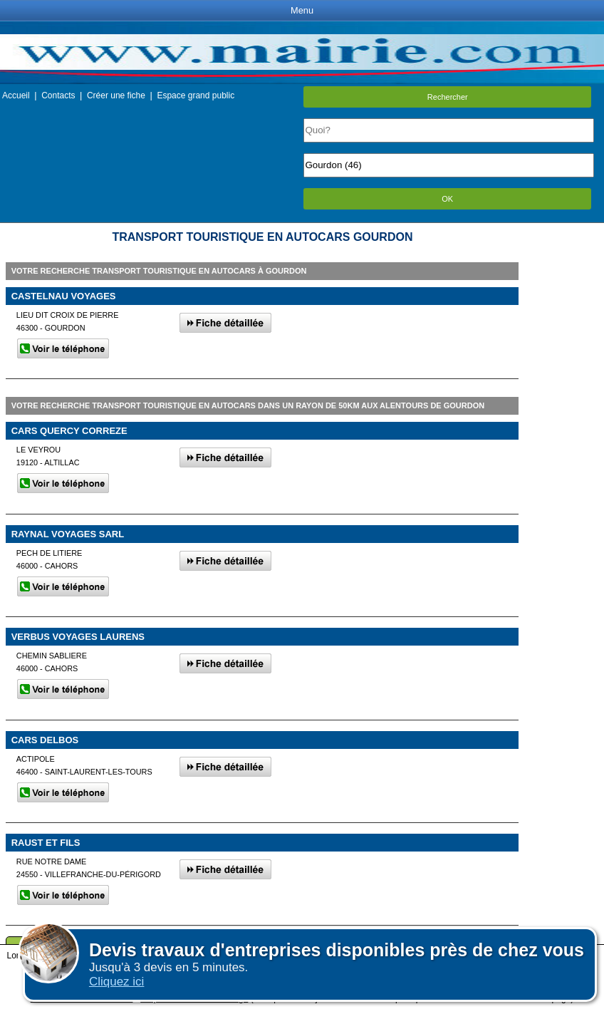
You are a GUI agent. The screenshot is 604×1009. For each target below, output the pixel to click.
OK (447, 199)
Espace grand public (195, 95)
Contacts (58, 95)
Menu (302, 10)
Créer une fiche (116, 95)
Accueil (16, 95)
